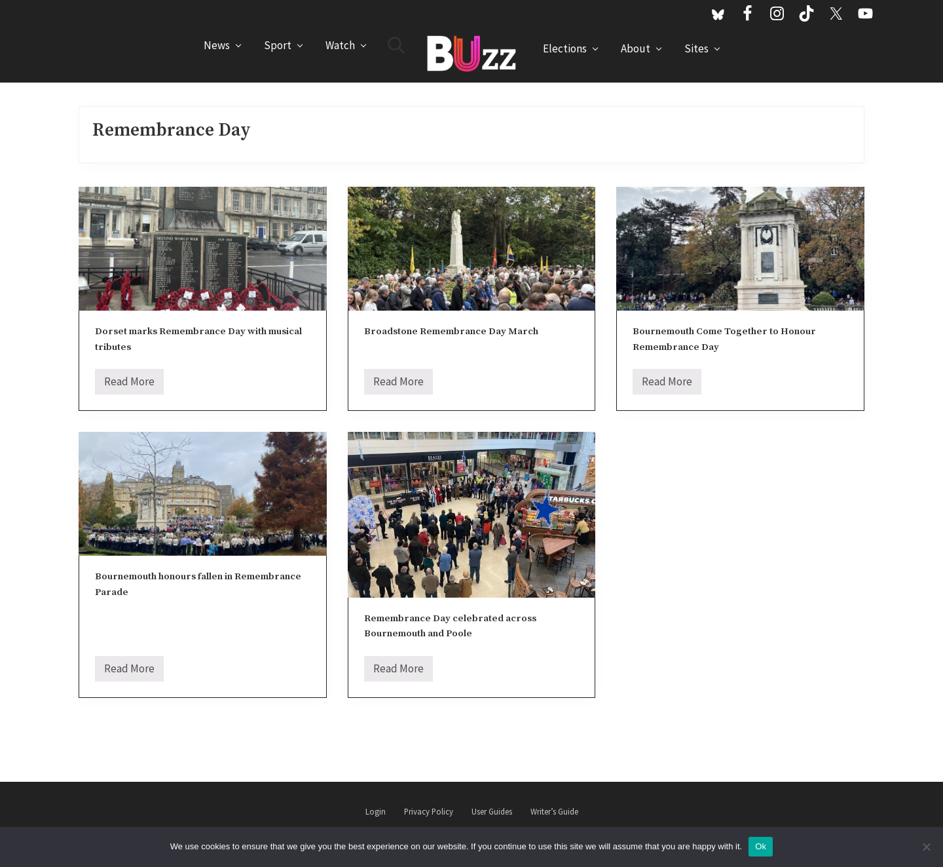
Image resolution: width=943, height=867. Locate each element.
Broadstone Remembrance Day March (451, 331)
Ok (760, 846)
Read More (129, 384)
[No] (926, 846)
